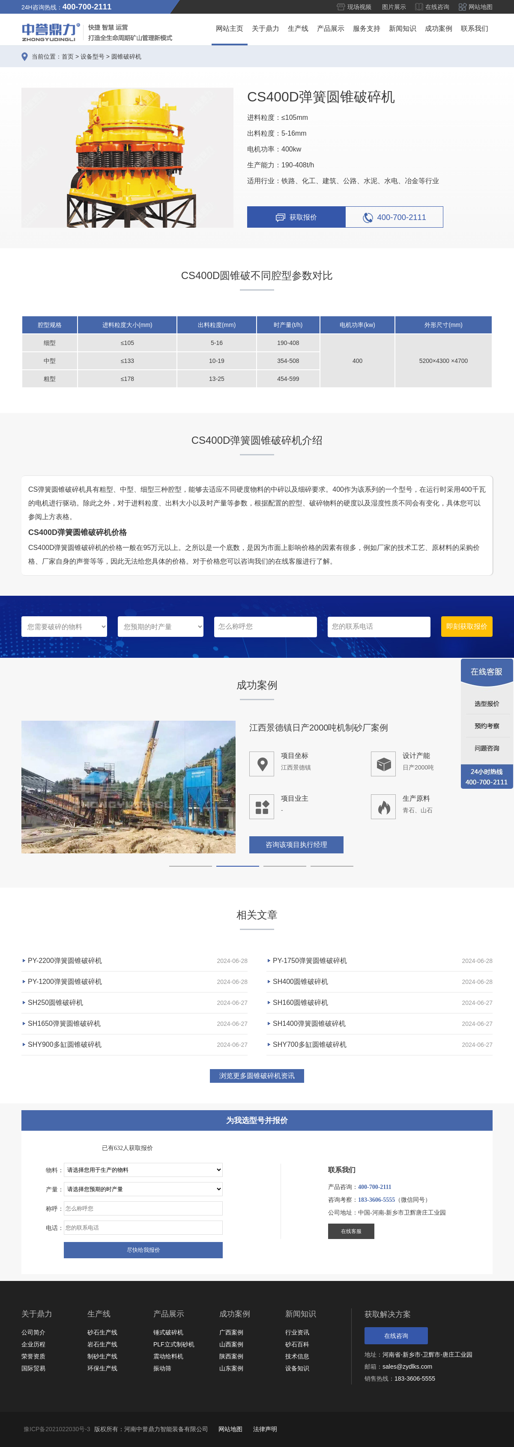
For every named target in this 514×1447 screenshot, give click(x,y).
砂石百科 (297, 1344)
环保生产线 (102, 1368)
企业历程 (33, 1344)
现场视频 (359, 6)
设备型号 (93, 56)
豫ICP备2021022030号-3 (57, 1429)
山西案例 (231, 1344)
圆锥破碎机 (126, 56)
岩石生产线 (102, 1344)
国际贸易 (33, 1368)
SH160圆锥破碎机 (300, 1002)
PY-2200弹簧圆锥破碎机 (65, 960)
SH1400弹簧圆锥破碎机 (309, 1023)
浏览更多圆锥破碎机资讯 (257, 1075)
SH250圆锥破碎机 (55, 1002)
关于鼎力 (265, 28)
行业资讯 (297, 1332)
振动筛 (162, 1368)
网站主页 (229, 28)
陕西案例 (231, 1356)
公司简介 (33, 1332)
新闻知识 (402, 28)
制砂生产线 (102, 1356)
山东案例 (231, 1368)
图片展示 (394, 6)
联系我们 (474, 28)
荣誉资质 (33, 1356)
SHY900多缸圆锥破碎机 (65, 1044)
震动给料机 (168, 1356)
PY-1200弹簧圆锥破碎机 (65, 981)
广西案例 (231, 1332)
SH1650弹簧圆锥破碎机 (64, 1023)
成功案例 (438, 28)
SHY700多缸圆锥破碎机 (310, 1044)
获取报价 (296, 218)
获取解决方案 (388, 1314)
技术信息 (297, 1356)
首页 (68, 56)
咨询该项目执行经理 (296, 845)
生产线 (298, 28)
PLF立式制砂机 (173, 1344)
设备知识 (297, 1368)
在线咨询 (437, 6)
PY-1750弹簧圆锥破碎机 (310, 960)
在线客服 (351, 1231)
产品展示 (330, 28)
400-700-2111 (395, 218)
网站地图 (481, 6)
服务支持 (366, 28)
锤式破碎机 (168, 1332)
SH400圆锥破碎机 (300, 981)
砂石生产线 (102, 1332)
